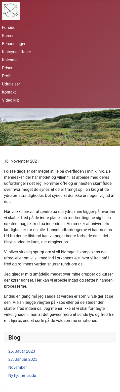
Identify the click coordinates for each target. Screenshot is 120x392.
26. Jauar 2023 (21, 351)
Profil (6, 76)
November (17, 367)
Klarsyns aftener (16, 51)
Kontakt (9, 92)
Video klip (11, 100)
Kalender (10, 59)
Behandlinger (13, 43)
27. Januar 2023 (22, 359)
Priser (7, 68)
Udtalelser (11, 84)
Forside (8, 27)
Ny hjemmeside (22, 375)
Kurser (8, 35)
